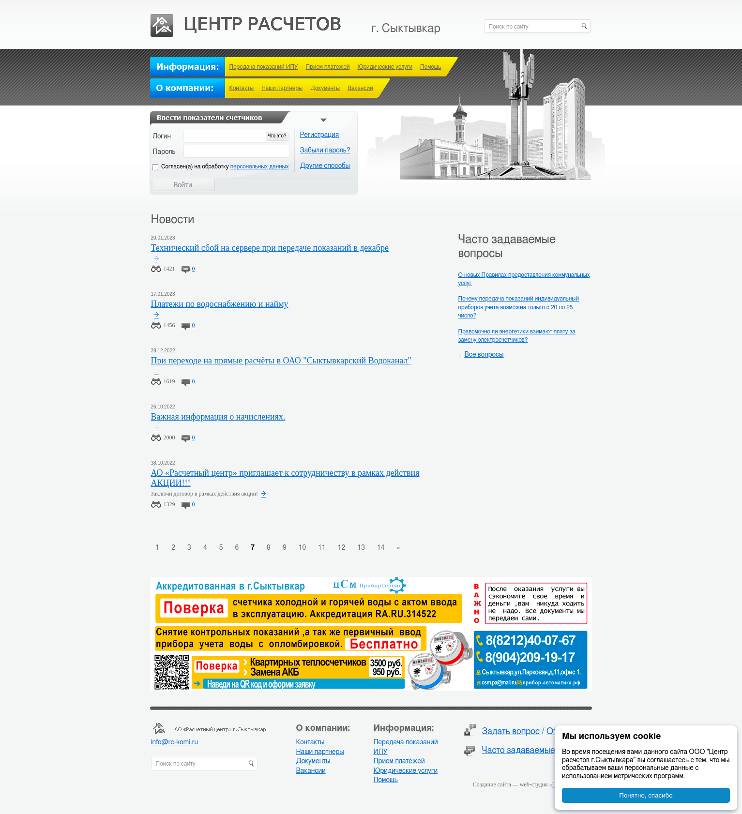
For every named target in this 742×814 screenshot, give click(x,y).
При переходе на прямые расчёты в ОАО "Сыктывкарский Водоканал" (281, 360)
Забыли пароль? (325, 150)
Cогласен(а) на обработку (224, 166)
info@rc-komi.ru (174, 742)
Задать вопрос (511, 731)
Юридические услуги (384, 67)
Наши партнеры (282, 88)
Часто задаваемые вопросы (536, 750)
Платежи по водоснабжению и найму (219, 304)
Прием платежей (328, 67)
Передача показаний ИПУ (263, 67)
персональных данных (259, 166)
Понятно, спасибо (645, 795)
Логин (162, 136)
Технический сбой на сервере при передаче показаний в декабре (270, 248)
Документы (325, 88)
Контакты (241, 88)
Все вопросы (484, 354)
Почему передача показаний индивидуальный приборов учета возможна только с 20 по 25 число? (518, 307)
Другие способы (325, 166)
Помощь (430, 67)
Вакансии (360, 88)
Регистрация (319, 135)
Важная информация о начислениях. (218, 417)
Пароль (164, 152)
